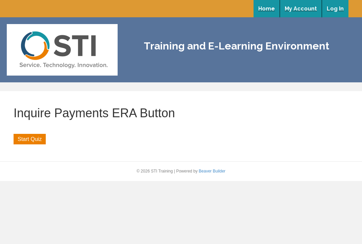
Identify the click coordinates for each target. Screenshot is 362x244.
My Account (301, 8)
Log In (335, 8)
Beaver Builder (212, 171)
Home (266, 8)
